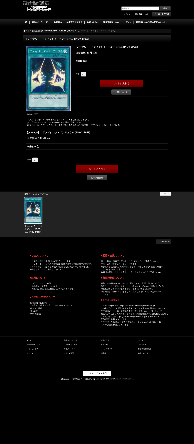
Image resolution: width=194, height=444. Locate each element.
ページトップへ (165, 241)
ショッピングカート (34, 349)
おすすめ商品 (69, 353)
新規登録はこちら (142, 14)
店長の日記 (105, 340)
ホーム (29, 340)
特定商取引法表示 (144, 349)
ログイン (126, 14)
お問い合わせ (121, 92)
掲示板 (103, 353)
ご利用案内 (142, 344)
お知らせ (104, 344)
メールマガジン (107, 349)
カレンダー (142, 340)
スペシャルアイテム (71, 344)
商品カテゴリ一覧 (70, 340)
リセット (167, 194)
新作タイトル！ (69, 349)
